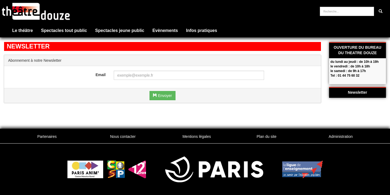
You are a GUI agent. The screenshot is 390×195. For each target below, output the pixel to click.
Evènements (165, 30)
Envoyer (162, 95)
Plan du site (267, 136)
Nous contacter (122, 136)
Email (101, 75)
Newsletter (357, 92)
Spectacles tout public (64, 30)
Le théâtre (22, 30)
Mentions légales (197, 136)
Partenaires (47, 136)
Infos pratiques (201, 30)
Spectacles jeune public (119, 30)
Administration (341, 136)
